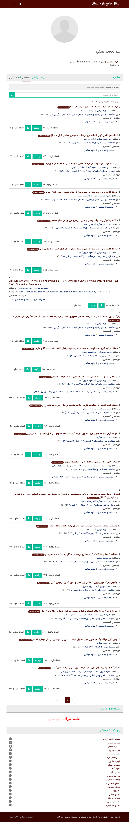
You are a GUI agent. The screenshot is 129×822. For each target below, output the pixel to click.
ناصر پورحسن (89, 139)
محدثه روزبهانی (68, 671)
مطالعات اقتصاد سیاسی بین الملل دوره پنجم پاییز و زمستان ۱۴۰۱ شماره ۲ (84, 561)
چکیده (37, 128)
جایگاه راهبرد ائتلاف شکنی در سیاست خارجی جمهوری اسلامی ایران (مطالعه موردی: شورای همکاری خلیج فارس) (66, 318)
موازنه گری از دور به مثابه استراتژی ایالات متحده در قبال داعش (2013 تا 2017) (72, 611)
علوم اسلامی (89, 477)
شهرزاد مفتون (114, 761)
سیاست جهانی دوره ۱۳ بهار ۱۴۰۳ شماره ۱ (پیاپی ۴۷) (92, 356)
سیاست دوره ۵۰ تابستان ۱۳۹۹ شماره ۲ (98, 647)
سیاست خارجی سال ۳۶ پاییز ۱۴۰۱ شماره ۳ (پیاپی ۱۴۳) (91, 533)
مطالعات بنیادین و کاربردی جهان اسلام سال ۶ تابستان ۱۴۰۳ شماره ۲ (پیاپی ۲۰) (81, 199)
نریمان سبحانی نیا (104, 465)
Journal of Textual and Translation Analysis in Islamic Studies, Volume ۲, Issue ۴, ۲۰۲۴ (57, 292)
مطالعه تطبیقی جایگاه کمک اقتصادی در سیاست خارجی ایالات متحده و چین (74, 554)
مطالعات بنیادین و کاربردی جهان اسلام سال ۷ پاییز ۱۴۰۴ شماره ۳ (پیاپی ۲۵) (82, 114)
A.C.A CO (13, 817)
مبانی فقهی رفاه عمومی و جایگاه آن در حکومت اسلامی (84, 462)
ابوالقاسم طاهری (113, 779)
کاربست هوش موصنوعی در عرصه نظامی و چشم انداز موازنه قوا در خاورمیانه (74, 164)
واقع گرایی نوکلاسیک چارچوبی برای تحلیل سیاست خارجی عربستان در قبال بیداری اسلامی (68, 639)
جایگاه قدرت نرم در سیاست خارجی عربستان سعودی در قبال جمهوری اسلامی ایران (72, 249)
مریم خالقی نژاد (88, 110)
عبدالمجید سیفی (104, 110)
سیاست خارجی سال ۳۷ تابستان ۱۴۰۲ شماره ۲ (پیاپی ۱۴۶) (90, 412)
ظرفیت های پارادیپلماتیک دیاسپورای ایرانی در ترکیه (87, 107)
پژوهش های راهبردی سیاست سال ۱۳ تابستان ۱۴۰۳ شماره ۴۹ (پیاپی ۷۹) (83, 228)
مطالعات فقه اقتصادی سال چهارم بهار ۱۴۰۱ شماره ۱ (93, 469)
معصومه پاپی (106, 586)
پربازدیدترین (14, 77)
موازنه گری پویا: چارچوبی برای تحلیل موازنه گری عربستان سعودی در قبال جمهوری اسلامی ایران (65, 433)
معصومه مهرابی (41, 288)
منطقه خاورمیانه (56, 391)
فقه (67, 477)
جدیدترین (26, 77)
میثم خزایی (88, 465)
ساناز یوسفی (69, 614)
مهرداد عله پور (114, 750)
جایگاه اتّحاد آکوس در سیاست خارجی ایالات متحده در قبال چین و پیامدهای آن (73, 405)
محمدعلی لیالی (113, 801)
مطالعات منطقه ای (74, 391)
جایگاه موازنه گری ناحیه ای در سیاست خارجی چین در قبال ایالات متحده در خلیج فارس (70, 348)
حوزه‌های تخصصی (106, 122)
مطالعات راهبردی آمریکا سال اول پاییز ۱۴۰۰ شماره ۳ (93, 590)
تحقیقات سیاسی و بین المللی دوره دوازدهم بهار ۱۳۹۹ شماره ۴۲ (88, 675)
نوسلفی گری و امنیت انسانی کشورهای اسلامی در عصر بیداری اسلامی (78, 377)
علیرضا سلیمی (75, 465)
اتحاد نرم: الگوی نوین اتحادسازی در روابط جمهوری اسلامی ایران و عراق (78, 135)
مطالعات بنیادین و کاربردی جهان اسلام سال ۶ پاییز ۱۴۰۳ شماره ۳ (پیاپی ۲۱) (82, 327)
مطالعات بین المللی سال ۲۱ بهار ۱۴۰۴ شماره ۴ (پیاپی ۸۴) (90, 142)
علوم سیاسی (90, 391)
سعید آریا (92, 167)
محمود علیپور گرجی (103, 196)
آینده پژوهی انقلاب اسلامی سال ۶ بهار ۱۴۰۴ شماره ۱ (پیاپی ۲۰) (88, 171)
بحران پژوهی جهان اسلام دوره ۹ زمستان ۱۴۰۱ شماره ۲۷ (91, 505)
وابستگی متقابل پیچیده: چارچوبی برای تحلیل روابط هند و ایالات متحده (76, 526)
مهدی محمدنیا (105, 167)
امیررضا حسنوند (88, 501)
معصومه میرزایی (113, 805)
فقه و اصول (76, 477)
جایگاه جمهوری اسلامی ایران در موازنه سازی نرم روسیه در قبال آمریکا (77, 668)
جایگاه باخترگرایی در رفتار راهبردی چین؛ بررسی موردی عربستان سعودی (77, 220)
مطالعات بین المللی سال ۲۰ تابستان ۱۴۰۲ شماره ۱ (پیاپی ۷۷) (89, 441)
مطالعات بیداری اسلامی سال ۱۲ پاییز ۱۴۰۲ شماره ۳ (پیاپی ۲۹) (88, 384)
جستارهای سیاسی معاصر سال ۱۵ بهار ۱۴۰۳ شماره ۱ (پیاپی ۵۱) (88, 256)
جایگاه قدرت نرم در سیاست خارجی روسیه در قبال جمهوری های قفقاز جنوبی (75, 192)
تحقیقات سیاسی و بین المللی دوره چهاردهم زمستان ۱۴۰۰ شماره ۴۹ (86, 618)
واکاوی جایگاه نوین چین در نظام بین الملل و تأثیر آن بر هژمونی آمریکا (77, 582)
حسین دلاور (89, 224)
